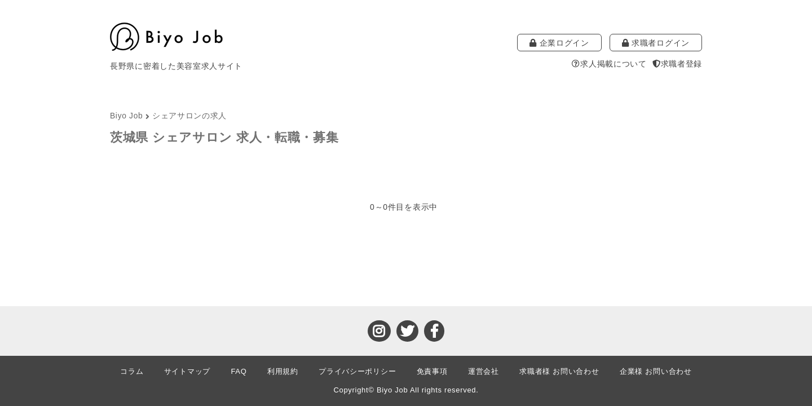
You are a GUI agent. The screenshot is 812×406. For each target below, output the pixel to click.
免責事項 (432, 371)
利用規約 (282, 371)
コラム (131, 371)
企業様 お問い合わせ (656, 371)
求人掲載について (609, 63)
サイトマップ (187, 371)
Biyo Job (126, 116)
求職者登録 (677, 63)
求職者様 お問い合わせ (559, 371)
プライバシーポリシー (357, 371)
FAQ (238, 371)
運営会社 (483, 371)
